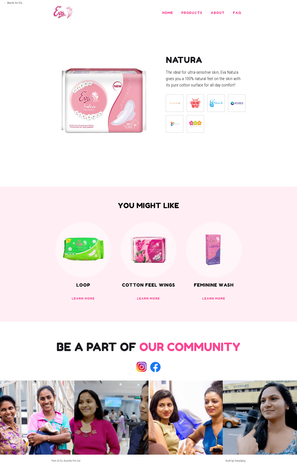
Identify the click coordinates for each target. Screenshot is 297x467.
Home (167, 13)
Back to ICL (13, 2)
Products (191, 13)
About (218, 13)
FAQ (237, 13)
